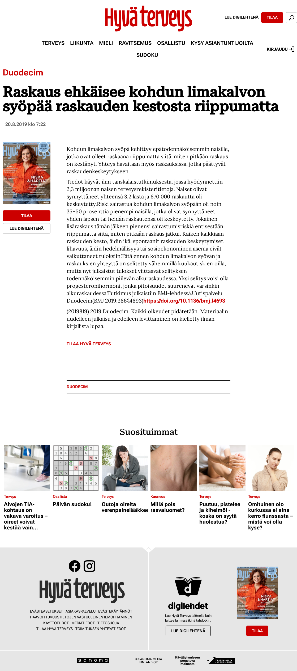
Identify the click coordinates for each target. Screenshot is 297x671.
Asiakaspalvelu (81, 611)
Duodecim (23, 72)
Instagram (89, 566)
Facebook (74, 566)
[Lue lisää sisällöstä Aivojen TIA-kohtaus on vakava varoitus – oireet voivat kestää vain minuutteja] (27, 468)
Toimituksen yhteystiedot (100, 629)
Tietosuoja (108, 623)
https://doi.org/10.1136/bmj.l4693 (184, 301)
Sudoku (147, 55)
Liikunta (81, 43)
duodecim (77, 387)
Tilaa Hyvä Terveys (89, 343)
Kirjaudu (280, 49)
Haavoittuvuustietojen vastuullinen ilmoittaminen (81, 617)
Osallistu (171, 43)
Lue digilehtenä (242, 17)
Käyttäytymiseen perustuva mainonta (187, 661)
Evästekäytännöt (115, 611)
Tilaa (272, 17)
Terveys (53, 43)
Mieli (106, 43)
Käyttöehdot (56, 623)
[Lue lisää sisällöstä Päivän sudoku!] (76, 468)
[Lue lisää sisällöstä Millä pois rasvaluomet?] (173, 468)
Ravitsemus (135, 43)
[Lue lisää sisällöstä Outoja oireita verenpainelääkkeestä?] (125, 468)
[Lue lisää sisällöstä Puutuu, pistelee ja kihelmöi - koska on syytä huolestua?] (222, 468)
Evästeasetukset (46, 611)
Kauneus (157, 496)
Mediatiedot (83, 623)
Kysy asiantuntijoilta (222, 43)
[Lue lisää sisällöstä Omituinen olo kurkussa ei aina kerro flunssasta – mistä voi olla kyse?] (271, 468)
